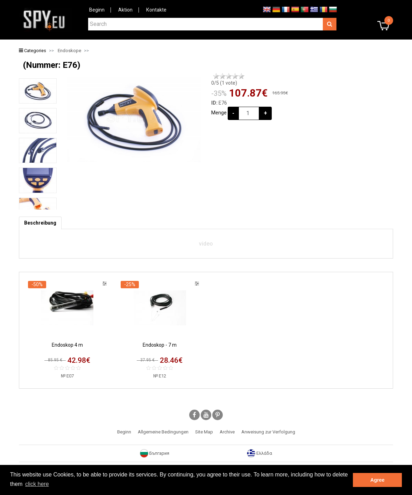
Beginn (97, 10)
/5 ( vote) (224, 83)
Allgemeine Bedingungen (163, 431)
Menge (219, 112)
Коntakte (156, 10)
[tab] (40, 223)
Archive (227, 431)
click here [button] (37, 484)
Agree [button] (377, 480)
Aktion (125, 10)
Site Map (204, 431)
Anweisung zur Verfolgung (268, 431)
